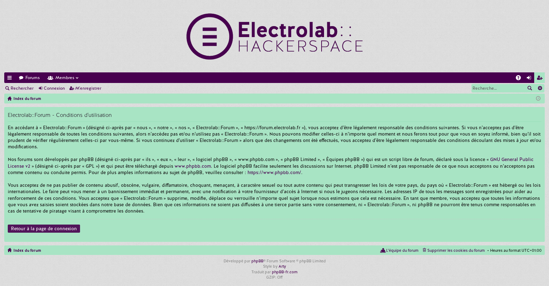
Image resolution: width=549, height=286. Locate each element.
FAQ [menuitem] (520, 79)
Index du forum (27, 250)
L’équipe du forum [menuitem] (402, 250)
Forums (32, 78)
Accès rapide (11, 79)
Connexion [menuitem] (530, 79)
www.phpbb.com (193, 166)
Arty (282, 266)
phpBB (257, 260)
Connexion (54, 88)
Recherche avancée (539, 88)
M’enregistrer (88, 88)
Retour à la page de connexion (44, 229)
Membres (64, 78)
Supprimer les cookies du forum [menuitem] (456, 250)
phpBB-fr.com (285, 271)
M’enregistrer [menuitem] (541, 79)
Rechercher (22, 88)
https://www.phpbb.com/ (274, 172)
